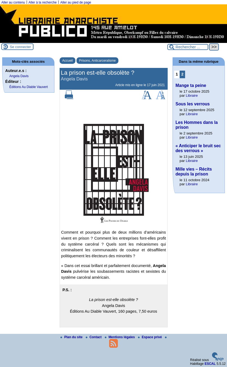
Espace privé (150, 337)
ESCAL (210, 364)
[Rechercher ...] (187, 47)
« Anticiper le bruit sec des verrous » (198, 148)
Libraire (192, 95)
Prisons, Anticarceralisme (97, 60)
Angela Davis (19, 76)
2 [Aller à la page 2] (182, 74)
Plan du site (72, 337)
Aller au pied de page (75, 2)
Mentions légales (120, 337)
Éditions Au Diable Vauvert (28, 87)
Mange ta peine (191, 85)
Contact (94, 337)
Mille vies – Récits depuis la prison (194, 171)
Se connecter (20, 47)
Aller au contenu (13, 2)
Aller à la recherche (43, 2)
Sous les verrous (193, 104)
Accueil (67, 60)
